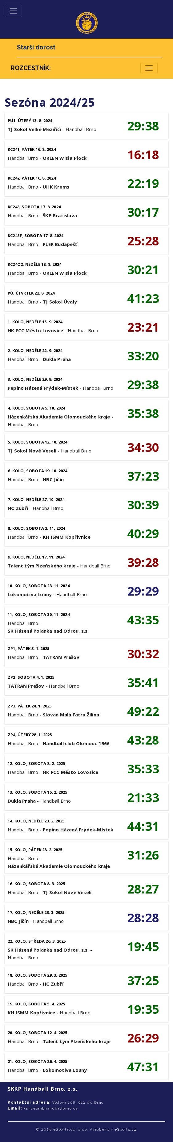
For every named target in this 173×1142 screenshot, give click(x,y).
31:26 (143, 854)
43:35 (143, 619)
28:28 (143, 917)
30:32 (143, 653)
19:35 (143, 1008)
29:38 (143, 125)
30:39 (143, 504)
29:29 (143, 590)
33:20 (143, 355)
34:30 (143, 447)
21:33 (143, 797)
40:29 (143, 533)
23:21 (143, 326)
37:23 (143, 475)
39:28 (143, 562)
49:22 (143, 711)
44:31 (143, 825)
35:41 (143, 682)
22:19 (143, 183)
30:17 (143, 211)
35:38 (143, 413)
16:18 (143, 154)
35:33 (143, 768)
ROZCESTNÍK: (31, 68)
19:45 (143, 946)
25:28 (143, 240)
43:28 (143, 739)
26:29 (143, 1037)
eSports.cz (126, 1129)
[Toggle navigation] (13, 11)
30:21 (143, 269)
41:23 (143, 298)
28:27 (143, 888)
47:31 (143, 1066)
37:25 (143, 980)
